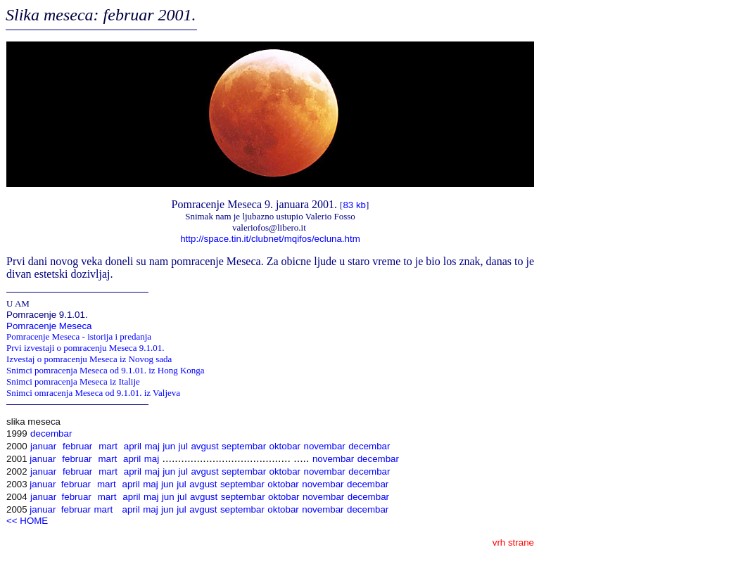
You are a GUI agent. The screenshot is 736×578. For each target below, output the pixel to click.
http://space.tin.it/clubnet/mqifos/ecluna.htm (270, 238)
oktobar (284, 446)
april (132, 446)
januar (43, 446)
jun (169, 446)
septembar (244, 446)
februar (77, 446)
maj (151, 446)
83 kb (354, 205)
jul (183, 446)
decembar (51, 433)
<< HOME (27, 520)
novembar (324, 446)
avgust (204, 446)
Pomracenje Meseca (49, 326)
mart (108, 446)
